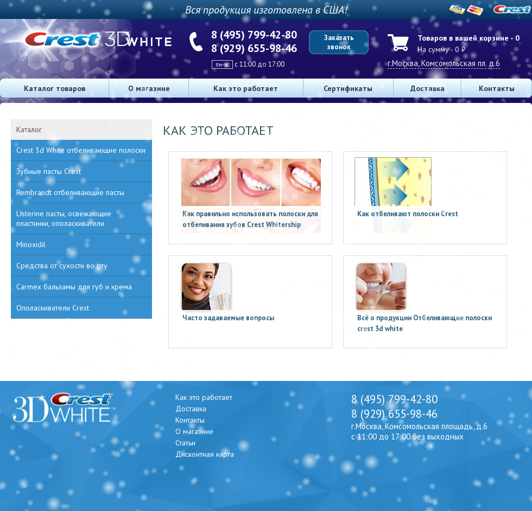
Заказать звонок (339, 42)
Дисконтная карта (204, 454)
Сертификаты (348, 88)
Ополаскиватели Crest (52, 308)
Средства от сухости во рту (61, 265)
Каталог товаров (54, 88)
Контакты (497, 88)
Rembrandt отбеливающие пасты (70, 192)
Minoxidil (31, 244)
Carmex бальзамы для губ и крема (74, 287)
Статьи (185, 443)
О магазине (149, 88)
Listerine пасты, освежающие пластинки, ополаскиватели (63, 218)
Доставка (427, 88)
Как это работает (245, 88)
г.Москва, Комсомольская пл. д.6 (444, 63)
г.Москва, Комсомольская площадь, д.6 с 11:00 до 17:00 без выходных (419, 431)
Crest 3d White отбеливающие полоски (80, 150)
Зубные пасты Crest (48, 171)
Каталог (29, 129)
